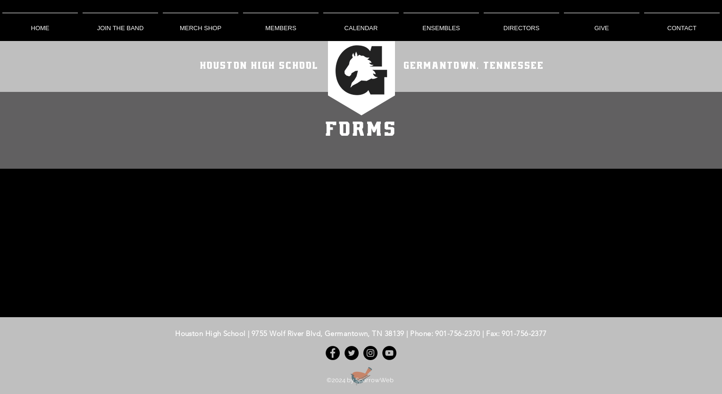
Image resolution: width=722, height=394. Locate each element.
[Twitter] (351, 353)
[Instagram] (370, 353)
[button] (281, 24)
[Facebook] (333, 353)
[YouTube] (389, 353)
